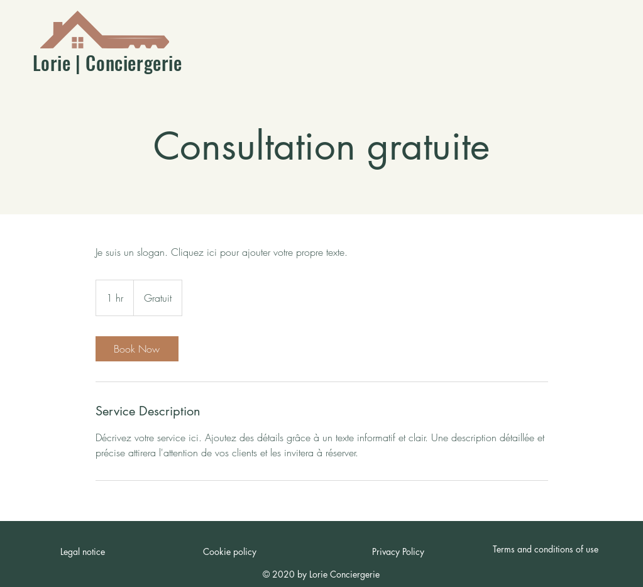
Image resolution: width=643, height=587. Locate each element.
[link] (137, 348)
